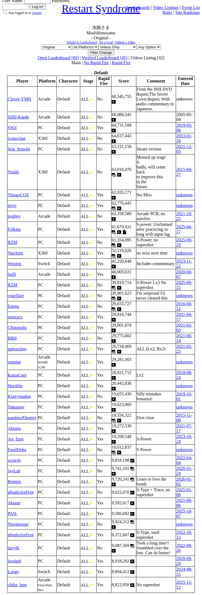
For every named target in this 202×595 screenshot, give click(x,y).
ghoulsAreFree (21, 492)
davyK (13, 548)
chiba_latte (17, 584)
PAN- (13, 513)
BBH (12, 338)
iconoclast (16, 138)
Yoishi (13, 172)
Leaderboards (138, 7)
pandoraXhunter (22, 417)
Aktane (14, 503)
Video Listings (166, 7)
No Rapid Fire (96, 62)
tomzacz (15, 317)
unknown (184, 195)
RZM (12, 242)
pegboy (14, 216)
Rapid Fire (121, 62)
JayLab (14, 471)
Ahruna (14, 428)
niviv (12, 205)
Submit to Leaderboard (82, 42)
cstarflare (16, 295)
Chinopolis (17, 327)
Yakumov (16, 407)
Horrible (15, 385)
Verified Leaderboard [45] (104, 57)
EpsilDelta (17, 449)
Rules (167, 12)
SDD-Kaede (18, 117)
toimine (14, 362)
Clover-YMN (19, 99)
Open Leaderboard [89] (58, 57)
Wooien (14, 263)
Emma (13, 306)
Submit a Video (125, 42)
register (37, 13)
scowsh (14, 460)
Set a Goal (106, 42)
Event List (191, 7)
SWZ (12, 127)
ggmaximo (17, 349)
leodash (14, 561)
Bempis (14, 481)
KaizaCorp (17, 375)
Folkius (14, 229)
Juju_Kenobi (19, 149)
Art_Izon (16, 439)
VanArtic (16, 253)
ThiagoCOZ (18, 195)
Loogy (13, 571)
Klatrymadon (19, 396)
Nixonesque (18, 524)
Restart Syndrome (101, 8)
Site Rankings (187, 12)
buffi (12, 274)
